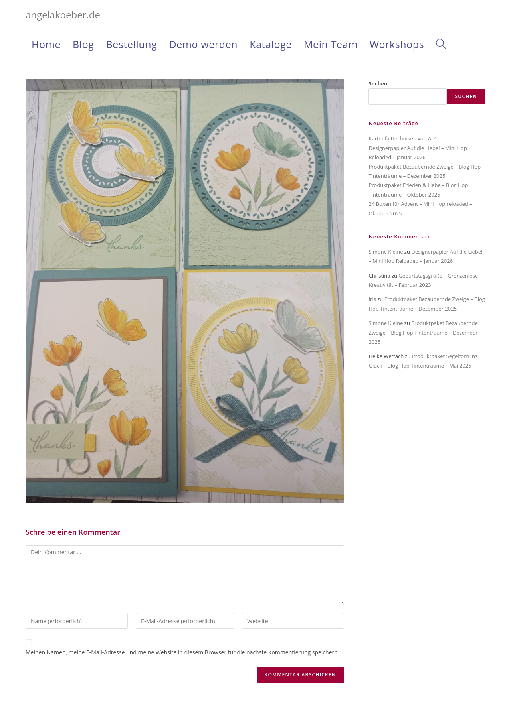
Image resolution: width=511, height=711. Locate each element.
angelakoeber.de (63, 14)
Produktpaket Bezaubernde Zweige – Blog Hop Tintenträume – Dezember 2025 (422, 332)
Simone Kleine (385, 251)
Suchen (377, 83)
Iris (372, 299)
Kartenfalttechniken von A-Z (402, 138)
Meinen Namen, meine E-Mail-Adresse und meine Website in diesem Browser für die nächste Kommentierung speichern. (182, 652)
